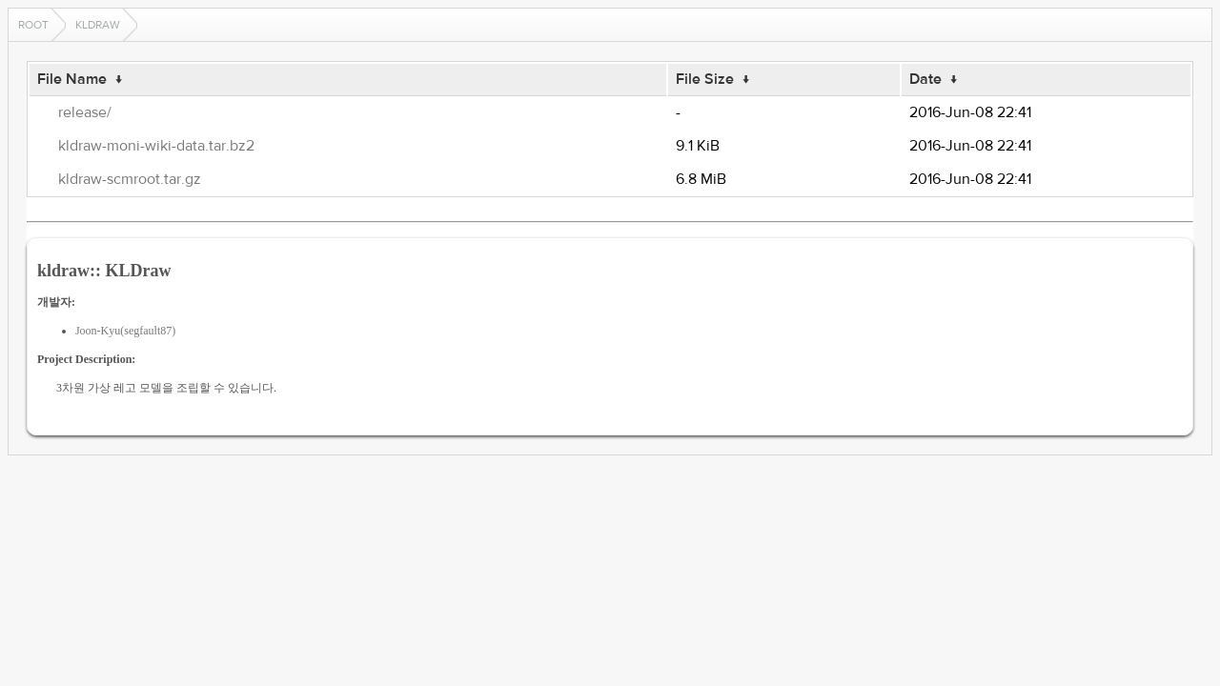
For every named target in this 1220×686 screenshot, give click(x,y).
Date (925, 79)
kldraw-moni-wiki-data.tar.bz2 (156, 145)
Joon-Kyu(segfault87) (125, 330)
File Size (705, 79)
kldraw (97, 24)
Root (33, 24)
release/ (85, 112)
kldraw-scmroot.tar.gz (129, 179)
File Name (72, 79)
